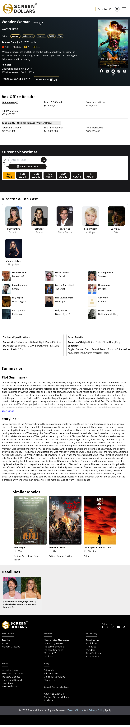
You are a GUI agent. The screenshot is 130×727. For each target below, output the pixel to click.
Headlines (7, 683)
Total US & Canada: (54, 102)
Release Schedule (54, 646)
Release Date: (9, 42)
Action (15, 36)
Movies (48, 633)
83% (18, 46)
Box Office (8, 633)
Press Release (9, 686)
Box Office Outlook (12, 673)
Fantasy (41, 36)
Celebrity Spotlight (54, 676)
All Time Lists (51, 673)
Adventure (28, 36)
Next (113, 530)
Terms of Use (75, 710)
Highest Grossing (11, 646)
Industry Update (11, 676)
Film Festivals (93, 653)
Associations (92, 656)
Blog (46, 663)
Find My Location (27, 166)
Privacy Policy (97, 710)
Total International (95, 102)
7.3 (38, 46)
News (5, 663)
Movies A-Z (50, 653)
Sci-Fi (51, 36)
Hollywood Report (12, 680)
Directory (91, 633)
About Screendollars (56, 687)
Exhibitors (91, 643)
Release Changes (53, 650)
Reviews (48, 656)
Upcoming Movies (54, 643)
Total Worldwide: (10, 111)
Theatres (91, 646)
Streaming (50, 680)
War (60, 36)
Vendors (90, 650)
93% (7, 46)
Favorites (104, 9)
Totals (5, 643)
